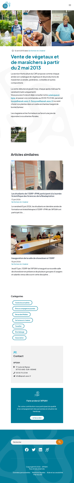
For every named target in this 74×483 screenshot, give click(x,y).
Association (19, 338)
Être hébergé (19, 332)
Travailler (18, 326)
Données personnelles (21, 473)
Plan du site (37, 475)
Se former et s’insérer (36, 51)
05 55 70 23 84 (22, 373)
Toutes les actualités (22, 303)
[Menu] (69, 5)
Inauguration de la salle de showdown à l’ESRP (32, 258)
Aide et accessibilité (55, 473)
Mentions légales (38, 473)
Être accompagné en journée (25, 308)
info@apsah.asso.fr (23, 376)
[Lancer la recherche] (59, 442)
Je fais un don (37, 418)
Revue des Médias (21, 314)
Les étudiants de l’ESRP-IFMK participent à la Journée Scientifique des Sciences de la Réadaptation (36, 194)
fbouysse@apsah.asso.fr (42, 101)
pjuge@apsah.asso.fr (21, 101)
